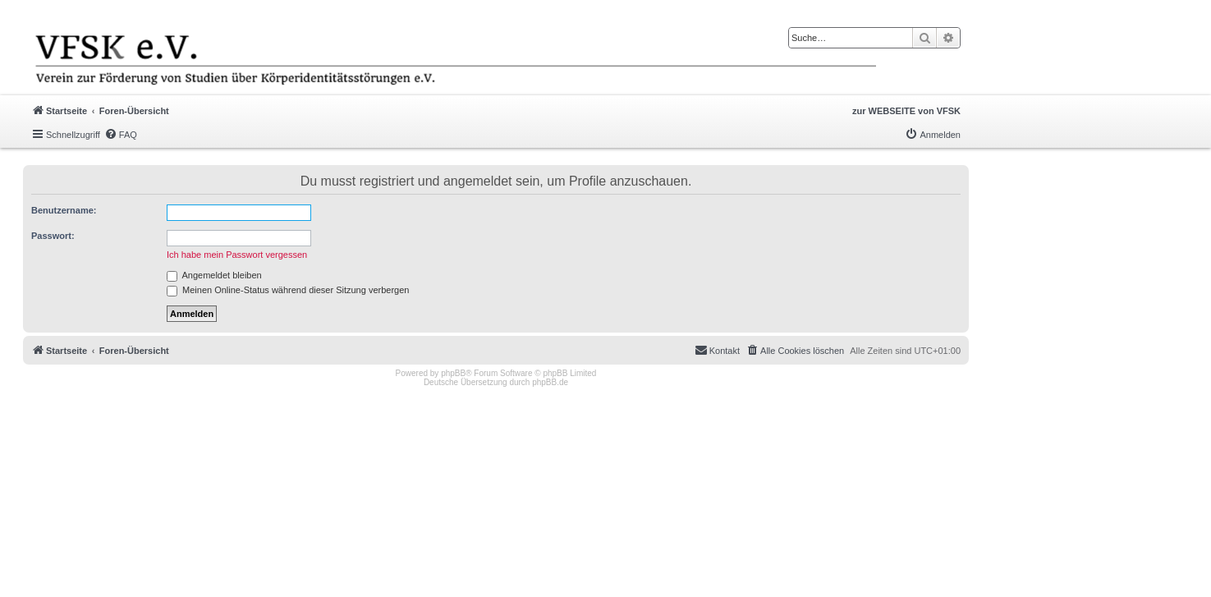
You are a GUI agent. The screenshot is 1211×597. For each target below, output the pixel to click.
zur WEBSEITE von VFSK (906, 111)
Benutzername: (63, 210)
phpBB (453, 373)
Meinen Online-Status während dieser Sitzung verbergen (288, 290)
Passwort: (53, 236)
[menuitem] (120, 135)
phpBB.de (550, 382)
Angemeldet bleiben (214, 275)
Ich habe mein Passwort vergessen (237, 254)
